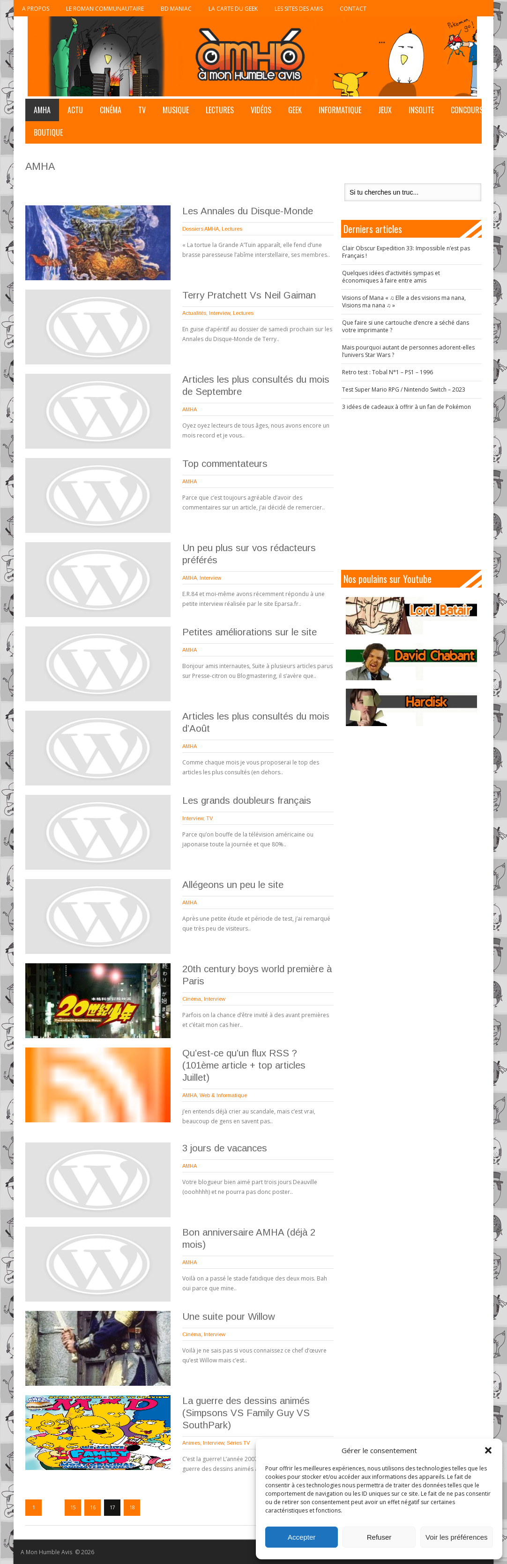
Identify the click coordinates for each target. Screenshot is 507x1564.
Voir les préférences (456, 1537)
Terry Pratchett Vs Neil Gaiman (249, 295)
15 (73, 1507)
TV (142, 110)
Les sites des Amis (299, 9)
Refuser (379, 1537)
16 (93, 1507)
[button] (488, 1450)
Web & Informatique (223, 1095)
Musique (176, 110)
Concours (467, 110)
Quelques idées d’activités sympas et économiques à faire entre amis (391, 276)
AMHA (42, 110)
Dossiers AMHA (200, 229)
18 (132, 1507)
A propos (35, 9)
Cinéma (110, 110)
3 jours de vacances (224, 1148)
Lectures (220, 110)
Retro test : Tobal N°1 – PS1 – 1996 (387, 372)
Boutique (48, 132)
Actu (75, 110)
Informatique (340, 110)
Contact (353, 9)
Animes (191, 1443)
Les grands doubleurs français (246, 800)
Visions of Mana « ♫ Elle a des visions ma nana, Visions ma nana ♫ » (404, 301)
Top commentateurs (225, 463)
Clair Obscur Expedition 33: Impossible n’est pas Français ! (406, 252)
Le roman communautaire (105, 9)
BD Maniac (176, 9)
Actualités (194, 313)
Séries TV (238, 1443)
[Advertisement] (416, 490)
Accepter (301, 1537)
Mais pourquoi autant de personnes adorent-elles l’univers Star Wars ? (408, 351)
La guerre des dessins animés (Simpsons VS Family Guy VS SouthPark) (246, 1413)
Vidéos (261, 110)
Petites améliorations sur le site (249, 632)
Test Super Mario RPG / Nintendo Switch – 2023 (403, 389)
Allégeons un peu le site (232, 885)
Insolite (421, 110)
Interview (219, 313)
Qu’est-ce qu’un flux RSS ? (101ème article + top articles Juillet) (244, 1065)
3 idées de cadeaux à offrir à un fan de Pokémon (406, 407)
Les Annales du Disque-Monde (247, 211)
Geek (295, 110)
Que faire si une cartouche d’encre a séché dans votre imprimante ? (405, 326)
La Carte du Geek (233, 9)
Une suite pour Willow (228, 1316)
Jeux (385, 110)
